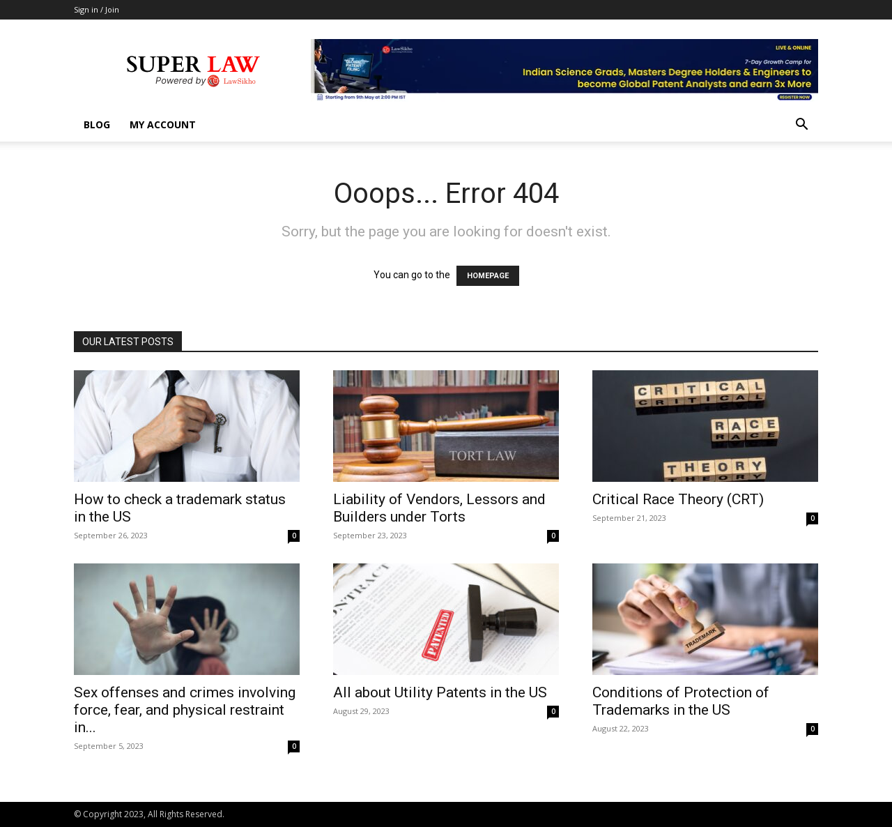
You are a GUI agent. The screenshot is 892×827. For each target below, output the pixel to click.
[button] (801, 125)
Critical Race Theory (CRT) (678, 499)
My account (163, 124)
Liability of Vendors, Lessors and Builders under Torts (439, 508)
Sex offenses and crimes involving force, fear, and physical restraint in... (184, 710)
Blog (97, 124)
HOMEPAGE (488, 275)
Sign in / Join (96, 9)
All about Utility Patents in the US (440, 692)
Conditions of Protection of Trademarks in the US (680, 701)
